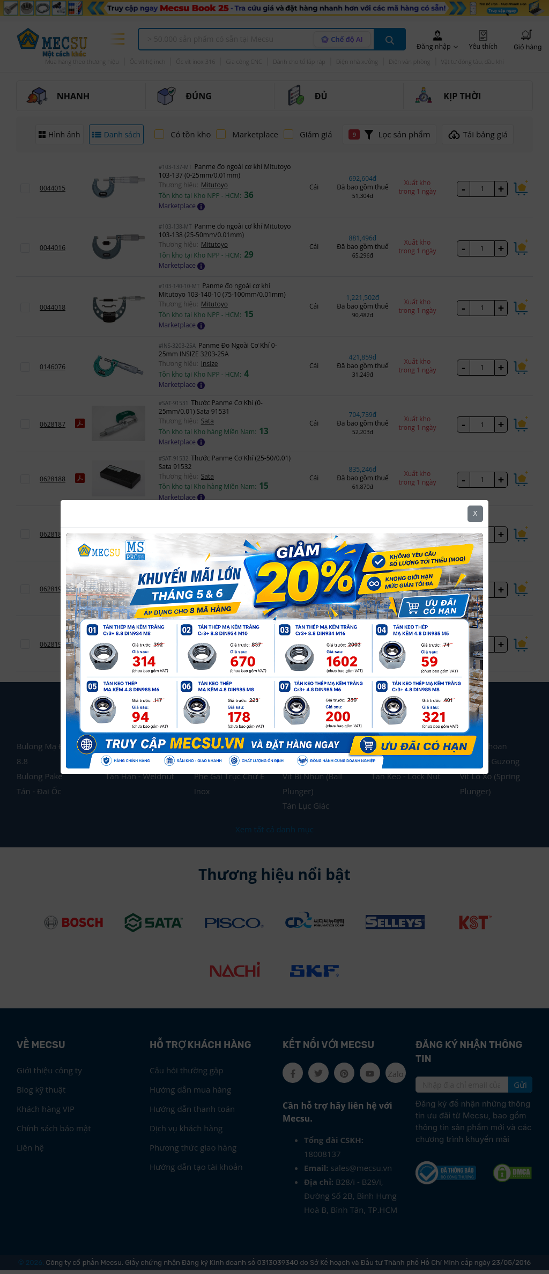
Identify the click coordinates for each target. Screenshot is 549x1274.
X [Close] (475, 513)
